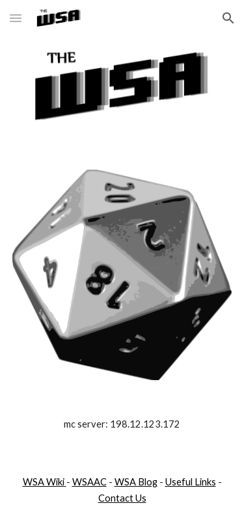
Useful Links (190, 481)
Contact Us (122, 498)
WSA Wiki (43, 481)
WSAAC (89, 481)
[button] (15, 18)
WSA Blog (136, 481)
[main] (122, 424)
